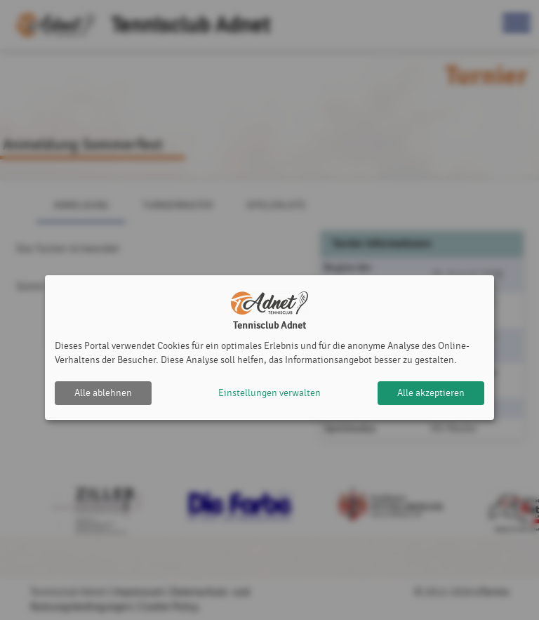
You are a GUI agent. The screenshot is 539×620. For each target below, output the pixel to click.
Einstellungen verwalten (269, 393)
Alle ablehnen (103, 393)
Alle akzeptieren (431, 393)
